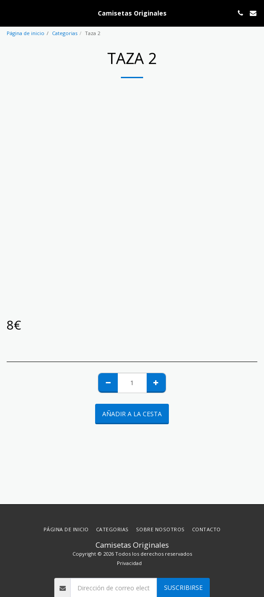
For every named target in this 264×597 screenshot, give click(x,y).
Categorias (64, 33)
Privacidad (129, 563)
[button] (9, 13)
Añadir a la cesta (132, 414)
